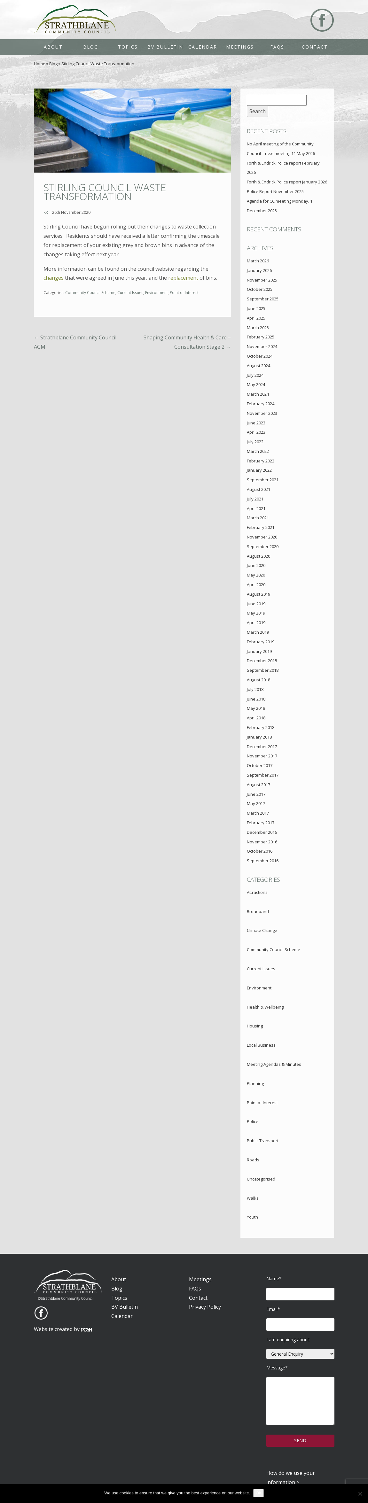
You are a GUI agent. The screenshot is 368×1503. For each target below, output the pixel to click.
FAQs (277, 47)
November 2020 (262, 537)
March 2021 (258, 518)
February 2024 (260, 404)
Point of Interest (184, 292)
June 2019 (256, 604)
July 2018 (255, 689)
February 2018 (260, 727)
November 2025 (262, 280)
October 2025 (259, 289)
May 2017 (256, 803)
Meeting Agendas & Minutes (274, 1064)
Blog (90, 47)
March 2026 (258, 261)
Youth (252, 1217)
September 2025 (262, 299)
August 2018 (258, 680)
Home (39, 63)
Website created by (63, 1329)
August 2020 (258, 556)
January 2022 (259, 470)
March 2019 (258, 632)
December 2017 (262, 746)
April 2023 (256, 432)
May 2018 (256, 708)
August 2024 (258, 365)
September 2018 (262, 670)
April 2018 (256, 718)
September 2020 (262, 546)
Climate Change (262, 930)
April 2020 (256, 584)
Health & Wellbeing (265, 1007)
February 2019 (260, 642)
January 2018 (259, 737)
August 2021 (258, 489)
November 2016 (262, 842)
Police (252, 1121)
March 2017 (258, 813)
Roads (253, 1160)
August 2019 (258, 594)
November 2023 (262, 413)
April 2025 (256, 318)
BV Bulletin (165, 47)
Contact (315, 47)
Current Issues (130, 292)
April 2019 (256, 622)
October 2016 (259, 851)
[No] (360, 1494)
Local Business (261, 1045)
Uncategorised (261, 1179)
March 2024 (258, 394)
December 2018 (262, 660)
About (53, 47)
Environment (156, 292)
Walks (253, 1198)
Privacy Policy (205, 1306)
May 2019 (256, 613)
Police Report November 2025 (275, 191)
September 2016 (262, 861)
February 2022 (260, 461)
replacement (183, 277)
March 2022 (258, 451)
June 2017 (256, 794)
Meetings (240, 47)
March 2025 (258, 327)
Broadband (258, 911)
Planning (255, 1083)
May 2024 (256, 384)
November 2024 (262, 346)
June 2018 (256, 699)
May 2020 (256, 575)
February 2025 (260, 337)
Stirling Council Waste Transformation (104, 191)
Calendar (202, 47)
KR (45, 212)
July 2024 (255, 375)
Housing (255, 1026)
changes (53, 277)
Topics (128, 47)
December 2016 (262, 832)
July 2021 (255, 499)
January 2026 (259, 270)
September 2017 (262, 775)
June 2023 (256, 423)
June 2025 (256, 308)
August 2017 (258, 784)
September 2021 (262, 480)
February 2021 (260, 527)
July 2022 (255, 442)
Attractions (257, 892)
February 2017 (260, 822)
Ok (258, 1493)
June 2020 (256, 565)
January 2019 (259, 651)
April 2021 (256, 508)
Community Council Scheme (90, 292)
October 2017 (259, 765)
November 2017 (262, 756)
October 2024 (259, 356)
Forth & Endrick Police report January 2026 (287, 182)
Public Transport (262, 1140)
